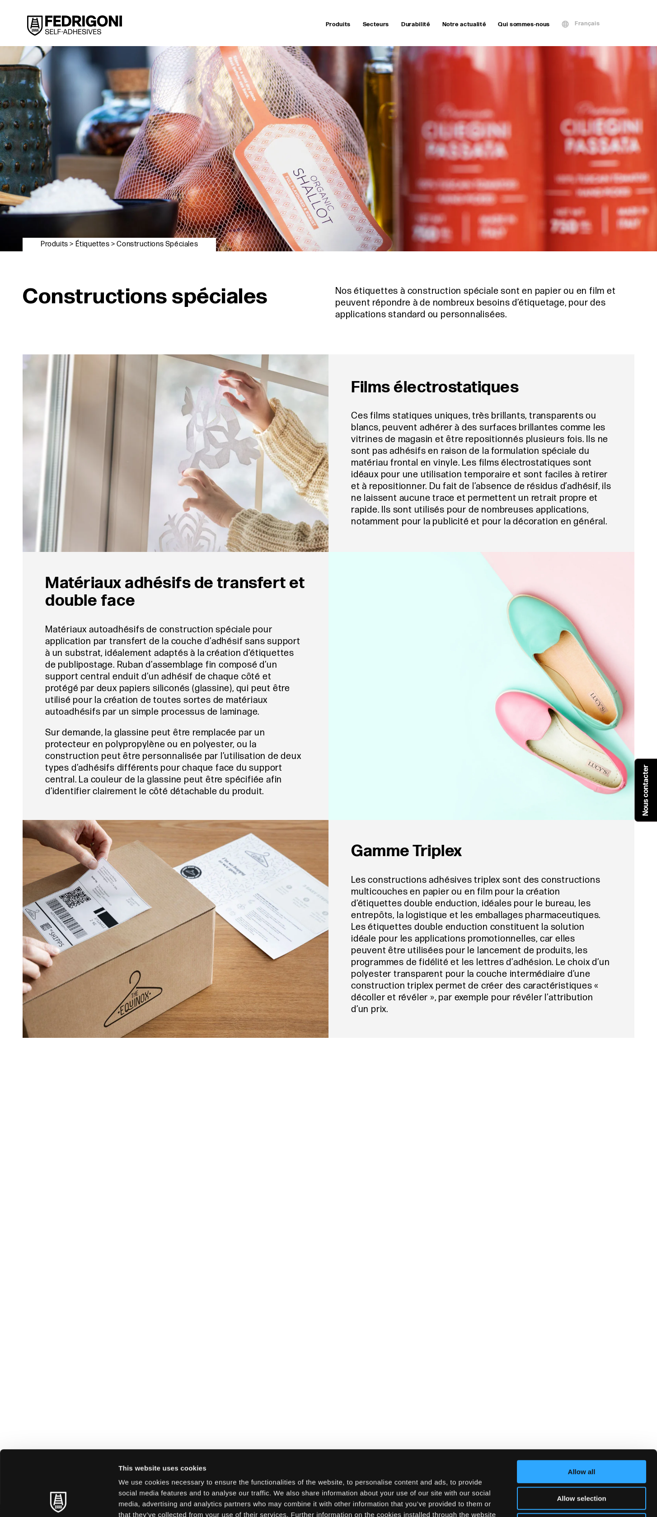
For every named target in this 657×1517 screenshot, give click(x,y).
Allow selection (581, 1433)
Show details (474, 1499)
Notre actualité (464, 24)
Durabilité (415, 24)
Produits (338, 24)
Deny (581, 1459)
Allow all (582, 1406)
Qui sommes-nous (524, 24)
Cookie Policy (206, 1460)
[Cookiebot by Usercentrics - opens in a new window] (58, 1499)
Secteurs (376, 24)
